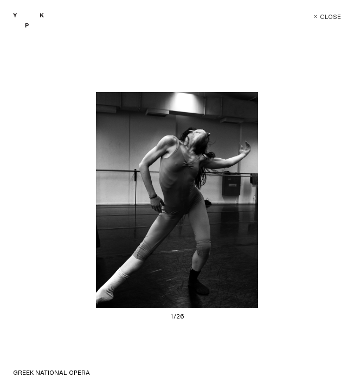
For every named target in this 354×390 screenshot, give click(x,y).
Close (319, 17)
